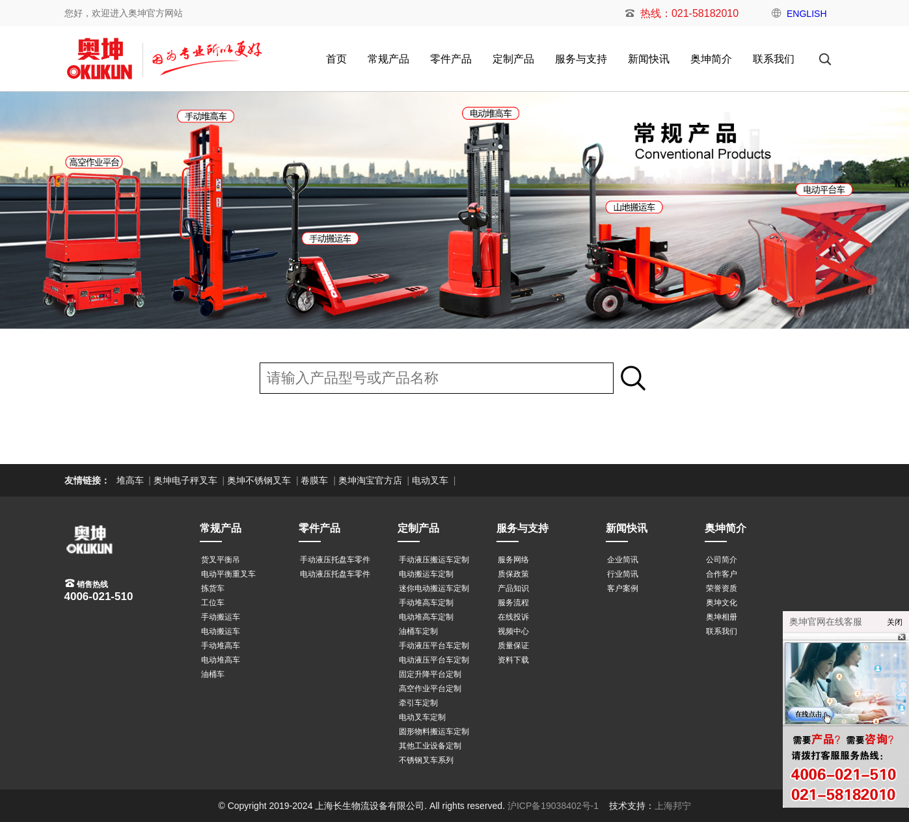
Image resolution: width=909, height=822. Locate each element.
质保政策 (513, 574)
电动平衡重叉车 (228, 574)
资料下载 (513, 659)
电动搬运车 (220, 631)
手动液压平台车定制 (434, 645)
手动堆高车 (220, 645)
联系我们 (773, 58)
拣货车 (212, 588)
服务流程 (513, 602)
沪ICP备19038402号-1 (553, 806)
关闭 (894, 622)
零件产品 (451, 58)
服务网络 (513, 559)
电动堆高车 (220, 659)
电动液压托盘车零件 (335, 574)
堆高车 (130, 480)
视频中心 (513, 631)
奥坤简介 (711, 58)
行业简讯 (622, 574)
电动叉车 (430, 480)
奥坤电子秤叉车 (185, 480)
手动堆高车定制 (426, 602)
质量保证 (513, 645)
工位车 (212, 602)
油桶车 (212, 674)
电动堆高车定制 (426, 617)
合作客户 (721, 574)
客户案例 (622, 588)
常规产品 (388, 58)
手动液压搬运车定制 (434, 559)
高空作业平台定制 (430, 688)
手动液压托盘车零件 (335, 559)
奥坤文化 (721, 602)
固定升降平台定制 (430, 674)
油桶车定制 (418, 631)
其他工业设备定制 (430, 745)
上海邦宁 (673, 806)
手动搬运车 (220, 617)
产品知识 (513, 588)
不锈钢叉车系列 (426, 760)
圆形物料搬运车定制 (434, 731)
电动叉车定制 (422, 717)
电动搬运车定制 (426, 574)
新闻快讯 (649, 58)
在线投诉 (513, 617)
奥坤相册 (721, 617)
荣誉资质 (721, 588)
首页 (336, 58)
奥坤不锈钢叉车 (259, 480)
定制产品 (513, 58)
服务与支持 (581, 58)
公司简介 (721, 559)
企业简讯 (622, 559)
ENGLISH (806, 13)
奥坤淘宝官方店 (370, 480)
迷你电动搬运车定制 (434, 588)
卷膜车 (314, 480)
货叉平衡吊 (220, 559)
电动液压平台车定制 (434, 659)
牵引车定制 (418, 702)
